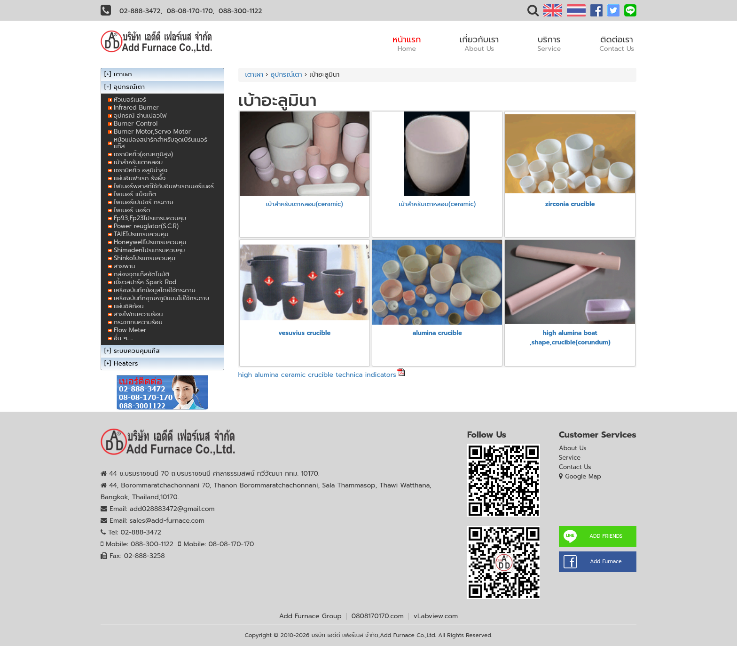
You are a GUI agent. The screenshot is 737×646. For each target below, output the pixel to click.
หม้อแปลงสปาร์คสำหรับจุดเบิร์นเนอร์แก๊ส (160, 143)
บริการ (549, 43)
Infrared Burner (136, 107)
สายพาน (124, 266)
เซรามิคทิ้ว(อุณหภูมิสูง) (143, 154)
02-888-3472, (141, 11)
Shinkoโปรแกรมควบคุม (144, 258)
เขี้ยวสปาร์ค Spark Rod (145, 282)
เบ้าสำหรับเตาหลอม (138, 162)
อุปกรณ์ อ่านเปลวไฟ (140, 115)
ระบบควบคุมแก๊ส (137, 350)
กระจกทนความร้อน (138, 322)
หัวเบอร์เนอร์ (130, 99)
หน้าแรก (406, 43)
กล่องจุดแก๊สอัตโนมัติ (141, 274)
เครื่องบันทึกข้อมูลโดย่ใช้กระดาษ (155, 290)
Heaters (126, 363)
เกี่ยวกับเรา (479, 43)
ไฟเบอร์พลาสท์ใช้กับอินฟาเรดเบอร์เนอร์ (164, 186)
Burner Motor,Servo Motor (152, 131)
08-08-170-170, (191, 11)
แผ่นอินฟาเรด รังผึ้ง (139, 178)
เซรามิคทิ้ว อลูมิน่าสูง (140, 170)
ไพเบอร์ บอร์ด (132, 210)
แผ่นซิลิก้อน (129, 306)
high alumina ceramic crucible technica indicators (317, 375)
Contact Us (575, 467)
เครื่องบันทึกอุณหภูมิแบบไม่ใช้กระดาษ (161, 298)
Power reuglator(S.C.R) (146, 226)
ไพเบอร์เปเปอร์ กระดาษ (143, 202)
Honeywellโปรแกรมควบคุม (150, 242)
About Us (573, 448)
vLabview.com (436, 616)
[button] (533, 12)
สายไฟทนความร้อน (138, 314)
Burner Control (135, 123)
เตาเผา (254, 75)
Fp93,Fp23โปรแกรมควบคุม (150, 218)
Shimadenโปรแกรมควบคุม (149, 250)
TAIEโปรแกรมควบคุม (141, 234)
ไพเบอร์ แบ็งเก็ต (135, 194)
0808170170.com (378, 616)
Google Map (583, 476)
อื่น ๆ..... (123, 338)
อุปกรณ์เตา (286, 75)
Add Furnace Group (310, 616)
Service (569, 457)
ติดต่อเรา (616, 43)
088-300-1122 (240, 11)
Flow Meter (130, 330)
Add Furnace (605, 562)
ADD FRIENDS (605, 536)
